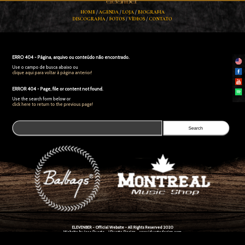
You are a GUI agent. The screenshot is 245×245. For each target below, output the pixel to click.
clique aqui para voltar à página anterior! (52, 72)
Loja (128, 12)
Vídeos (136, 19)
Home (87, 12)
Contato (160, 19)
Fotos (117, 19)
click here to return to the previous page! (52, 104)
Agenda (109, 12)
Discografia (89, 19)
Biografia (151, 12)
